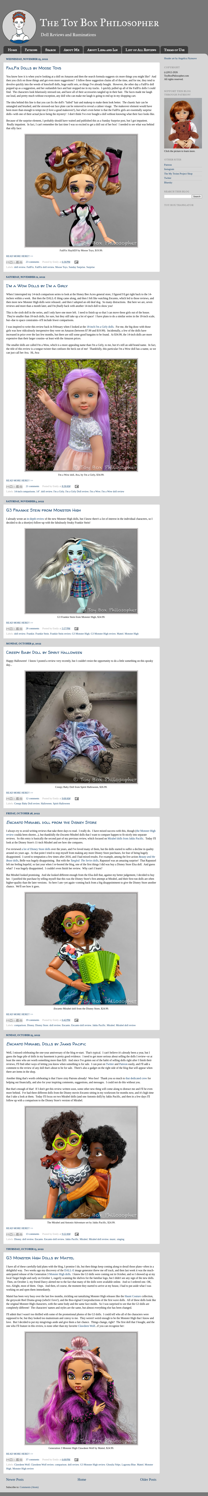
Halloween (46, 803)
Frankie (30, 633)
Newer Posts (15, 1479)
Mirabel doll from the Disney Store (51, 822)
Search (50, 50)
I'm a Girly (58, 491)
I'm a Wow (95, 491)
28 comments (32, 628)
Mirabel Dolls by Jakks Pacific (46, 1044)
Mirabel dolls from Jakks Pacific (126, 838)
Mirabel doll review (126, 1025)
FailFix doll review (44, 267)
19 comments (32, 1020)
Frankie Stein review (60, 633)
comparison (20, 1025)
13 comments (32, 1234)
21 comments (32, 486)
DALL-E (69, 1270)
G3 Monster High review (103, 633)
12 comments (32, 798)
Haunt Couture (133, 1296)
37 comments (32, 1459)
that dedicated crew (136, 1078)
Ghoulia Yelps (113, 1464)
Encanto (66, 1025)
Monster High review (23, 1468)
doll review (19, 267)
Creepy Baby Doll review (27, 803)
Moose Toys (61, 267)
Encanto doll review (81, 1025)
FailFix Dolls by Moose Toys (33, 68)
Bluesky (168, 182)
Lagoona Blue (129, 1464)
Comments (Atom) (29, 1487)
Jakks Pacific (99, 1025)
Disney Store (41, 1025)
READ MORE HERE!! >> (19, 256)
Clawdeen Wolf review (42, 1464)
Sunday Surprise (77, 267)
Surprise (90, 267)
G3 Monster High (81, 633)
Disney (30, 1025)
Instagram (169, 169)
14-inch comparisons (24, 491)
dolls (84, 860)
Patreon (123, 1064)
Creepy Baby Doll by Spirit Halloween (44, 652)
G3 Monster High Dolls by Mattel (40, 1258)
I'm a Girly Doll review (77, 491)
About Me (71, 50)
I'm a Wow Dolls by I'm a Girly (37, 286)
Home (12, 50)
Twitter (110, 1064)
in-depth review (35, 518)
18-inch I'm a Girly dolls (100, 326)
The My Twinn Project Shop (178, 173)
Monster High (131, 633)
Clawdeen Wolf (86, 1325)
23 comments (32, 261)
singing (120, 1239)
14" (38, 491)
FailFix (30, 267)
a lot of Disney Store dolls (36, 849)
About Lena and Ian (102, 50)
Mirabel (111, 1025)
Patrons (31, 50)
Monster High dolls (60, 1274)
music (113, 1239)
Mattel (120, 633)
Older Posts (148, 1479)
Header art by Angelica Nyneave (180, 58)
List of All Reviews (140, 50)
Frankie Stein (42, 633)
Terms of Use (174, 50)
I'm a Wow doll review (113, 491)
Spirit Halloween (61, 803)
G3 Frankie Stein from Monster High (43, 510)
